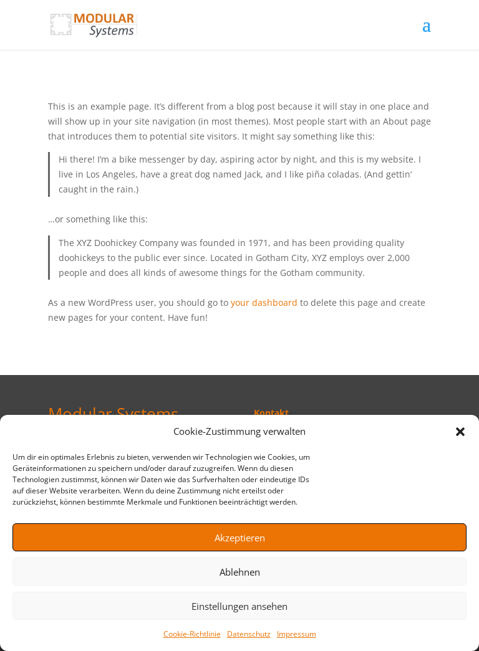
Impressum (296, 634)
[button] (460, 431)
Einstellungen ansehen (239, 606)
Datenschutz (249, 634)
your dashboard (264, 302)
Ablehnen (240, 572)
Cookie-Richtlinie (192, 634)
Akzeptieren (240, 537)
